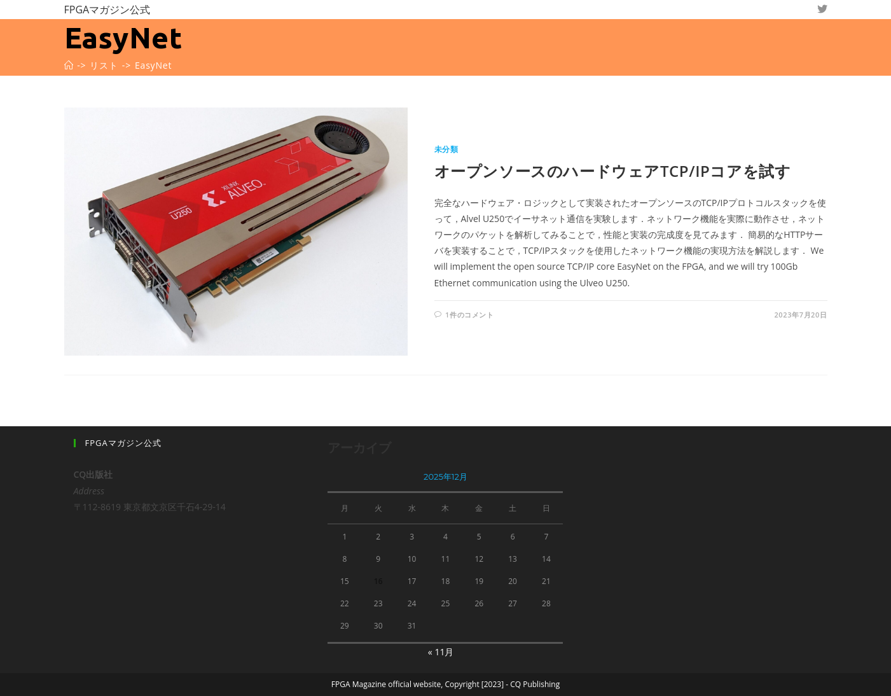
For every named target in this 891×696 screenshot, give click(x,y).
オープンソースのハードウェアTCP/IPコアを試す (612, 170)
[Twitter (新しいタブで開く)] (822, 9)
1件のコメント (469, 314)
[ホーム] (69, 65)
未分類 (446, 149)
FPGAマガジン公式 (107, 10)
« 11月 (441, 652)
